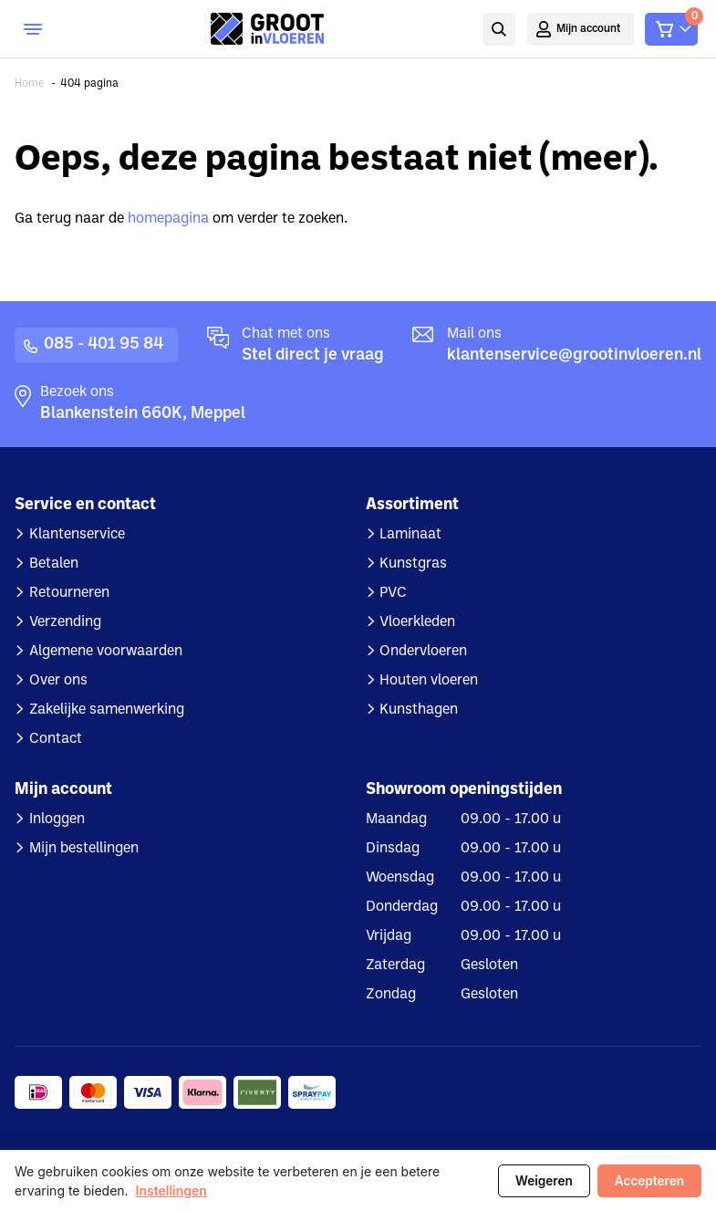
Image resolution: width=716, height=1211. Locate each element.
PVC (393, 593)
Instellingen (171, 1190)
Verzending (65, 622)
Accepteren (649, 1181)
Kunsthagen (418, 710)
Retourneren (69, 593)
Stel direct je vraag (313, 355)
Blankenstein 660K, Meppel (142, 414)
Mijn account (588, 29)
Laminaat (410, 534)
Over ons (58, 680)
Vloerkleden (417, 622)
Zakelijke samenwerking (106, 710)
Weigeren (544, 1181)
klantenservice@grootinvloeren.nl (574, 355)
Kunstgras (413, 564)
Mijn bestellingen (84, 848)
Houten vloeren (428, 680)
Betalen (53, 564)
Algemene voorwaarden (105, 651)
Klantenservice (77, 534)
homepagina (168, 219)
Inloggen (57, 819)
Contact (55, 739)
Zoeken (499, 29)
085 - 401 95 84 (103, 344)
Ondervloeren (423, 651)
